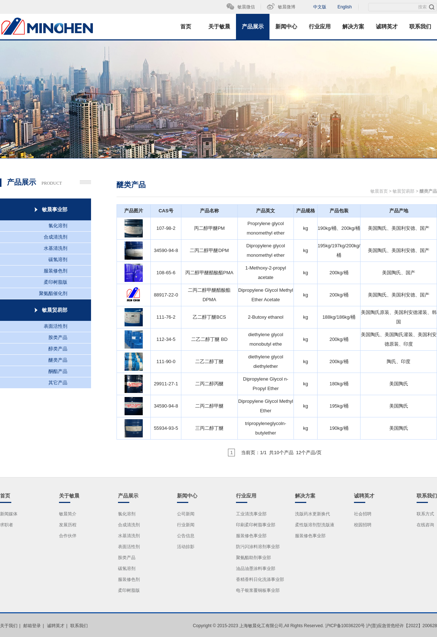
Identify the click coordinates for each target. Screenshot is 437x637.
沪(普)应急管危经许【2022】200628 (401, 625)
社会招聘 (362, 513)
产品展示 (253, 27)
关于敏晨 (219, 27)
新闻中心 (286, 27)
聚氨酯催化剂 (53, 293)
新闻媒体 (8, 513)
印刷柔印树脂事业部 (255, 524)
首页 (185, 27)
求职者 (6, 524)
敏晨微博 (286, 6)
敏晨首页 (379, 191)
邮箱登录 (32, 625)
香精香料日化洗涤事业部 (260, 579)
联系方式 (425, 513)
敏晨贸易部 (403, 191)
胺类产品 (57, 337)
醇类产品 (57, 348)
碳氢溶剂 (57, 259)
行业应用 (320, 27)
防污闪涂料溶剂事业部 (258, 546)
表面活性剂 (55, 326)
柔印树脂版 (55, 282)
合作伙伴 (67, 535)
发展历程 (67, 524)
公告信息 (185, 535)
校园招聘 (362, 524)
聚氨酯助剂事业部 (253, 557)
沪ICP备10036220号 (345, 625)
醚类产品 (57, 360)
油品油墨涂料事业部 (255, 568)
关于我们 (8, 625)
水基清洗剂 (55, 248)
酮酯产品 (57, 371)
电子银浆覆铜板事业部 (258, 590)
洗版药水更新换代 (312, 513)
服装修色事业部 (251, 535)
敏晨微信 (246, 6)
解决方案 (353, 27)
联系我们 (420, 27)
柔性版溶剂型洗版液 (314, 524)
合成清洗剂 (55, 237)
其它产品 (57, 382)
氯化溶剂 (57, 225)
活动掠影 (185, 546)
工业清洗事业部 (251, 513)
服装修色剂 (55, 271)
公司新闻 (185, 513)
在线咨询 (425, 524)
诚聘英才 (387, 27)
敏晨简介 (67, 513)
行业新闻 (185, 524)
